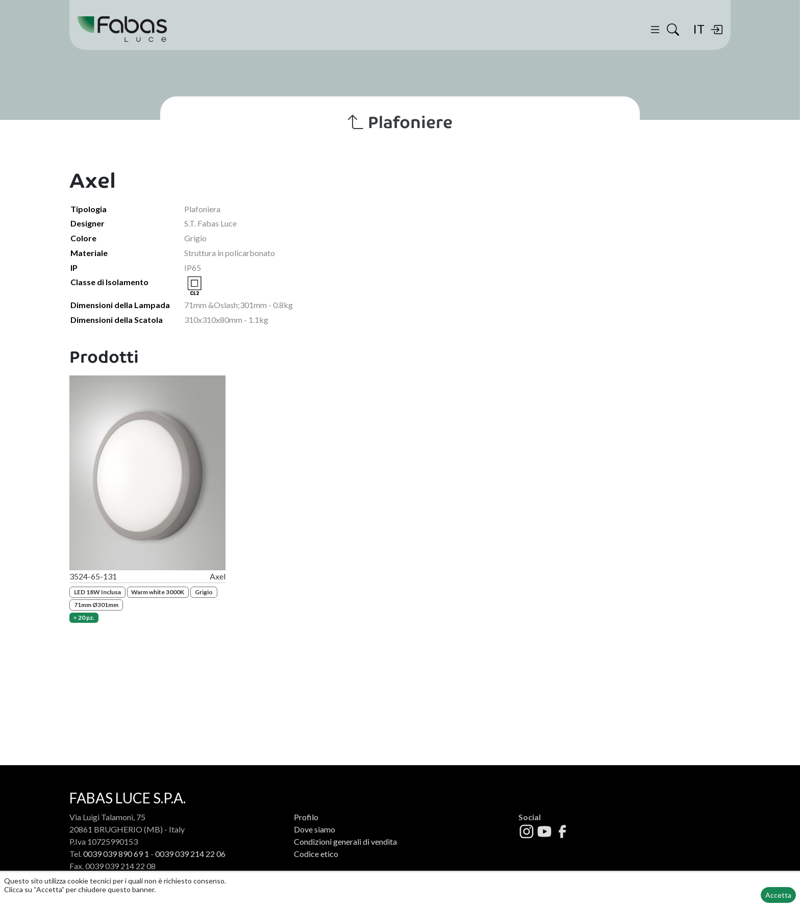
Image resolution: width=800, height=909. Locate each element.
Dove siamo (314, 829)
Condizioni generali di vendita (345, 841)
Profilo (306, 817)
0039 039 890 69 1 (116, 853)
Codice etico (316, 853)
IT (699, 28)
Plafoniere (400, 122)
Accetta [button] (778, 895)
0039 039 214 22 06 (190, 853)
